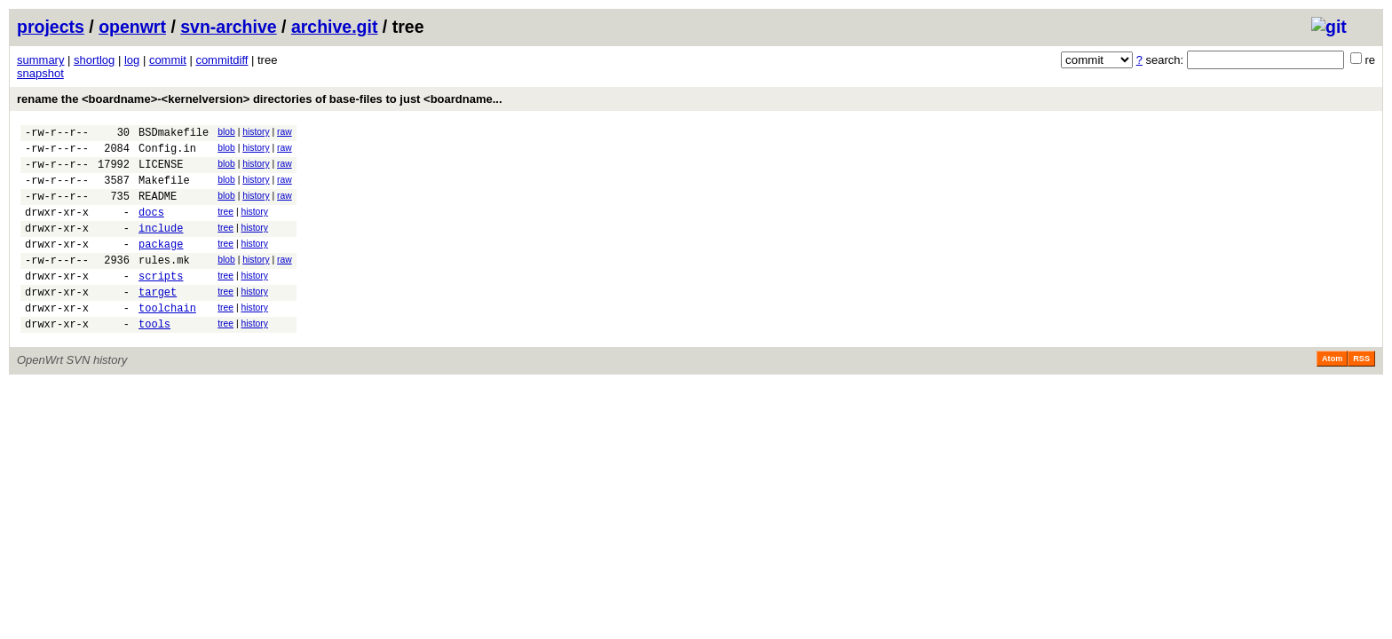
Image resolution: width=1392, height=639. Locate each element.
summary (40, 60)
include (160, 246)
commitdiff (221, 60)
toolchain (167, 339)
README (157, 209)
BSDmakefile (173, 134)
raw (284, 132)
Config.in (167, 153)
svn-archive (228, 26)
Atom (1332, 393)
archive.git (334, 26)
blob (226, 132)
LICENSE (160, 171)
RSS (1361, 393)
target (157, 320)
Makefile (164, 190)
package (160, 264)
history (255, 132)
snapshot (40, 73)
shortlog (94, 60)
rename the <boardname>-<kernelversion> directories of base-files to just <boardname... (259, 99)
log (131, 60)
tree (225, 225)
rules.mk (164, 283)
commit (167, 60)
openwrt (132, 26)
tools (154, 358)
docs (151, 227)
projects (50, 26)
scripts (160, 302)
